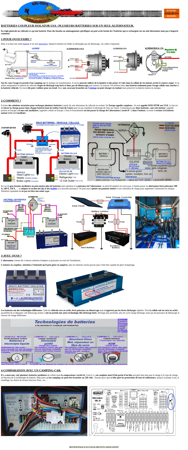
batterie (26, 44)
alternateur (43, 44)
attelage (93, 88)
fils (42, 188)
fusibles (53, 188)
